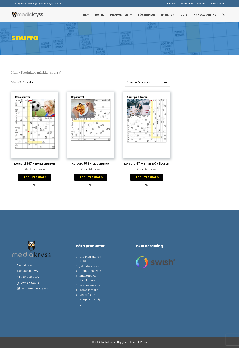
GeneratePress (138, 342)
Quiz (183, 14)
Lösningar (146, 14)
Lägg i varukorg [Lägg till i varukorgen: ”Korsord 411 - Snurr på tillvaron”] (146, 177)
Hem (86, 14)
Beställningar (216, 3)
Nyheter (167, 14)
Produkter (122, 14)
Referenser (186, 3)
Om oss (171, 3)
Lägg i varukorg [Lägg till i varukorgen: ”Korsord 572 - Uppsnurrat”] (90, 177)
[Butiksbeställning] (147, 83)
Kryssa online (204, 14)
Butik (99, 14)
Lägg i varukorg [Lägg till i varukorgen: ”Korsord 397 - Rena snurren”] (34, 177)
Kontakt (201, 3)
